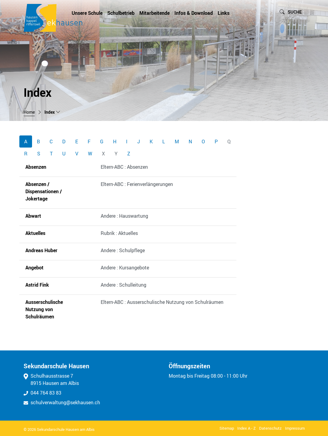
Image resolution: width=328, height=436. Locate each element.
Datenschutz (270, 428)
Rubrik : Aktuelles (119, 233)
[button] (290, 12)
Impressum (295, 428)
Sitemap (226, 428)
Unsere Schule (87, 13)
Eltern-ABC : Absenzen (124, 167)
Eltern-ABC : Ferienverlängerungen (137, 184)
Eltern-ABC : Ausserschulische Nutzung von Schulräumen (162, 302)
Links (223, 13)
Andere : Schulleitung (123, 284)
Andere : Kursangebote (125, 267)
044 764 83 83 (42, 392)
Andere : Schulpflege (123, 250)
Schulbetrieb (121, 13)
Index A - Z (246, 428)
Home (29, 112)
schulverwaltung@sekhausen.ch (62, 402)
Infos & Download (193, 13)
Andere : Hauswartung (124, 216)
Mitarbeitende (154, 13)
